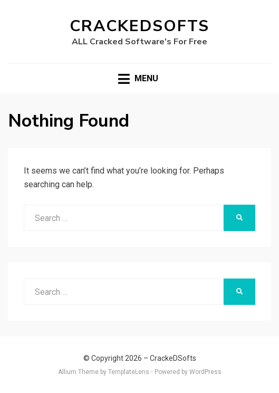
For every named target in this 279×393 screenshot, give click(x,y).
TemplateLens (128, 372)
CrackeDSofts (139, 26)
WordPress (205, 372)
